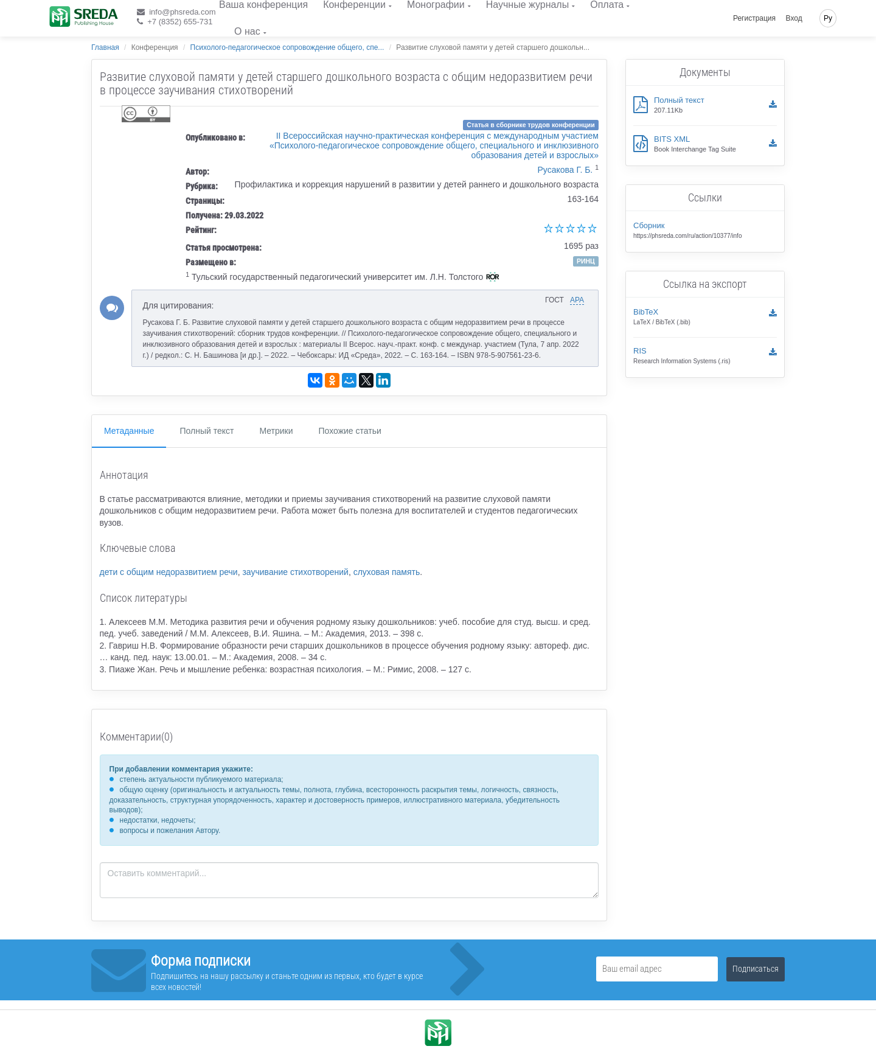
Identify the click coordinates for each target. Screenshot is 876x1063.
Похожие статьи (350, 431)
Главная (105, 47)
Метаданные (129, 431)
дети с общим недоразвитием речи (169, 572)
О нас (247, 31)
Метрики (276, 431)
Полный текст (206, 431)
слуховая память (386, 572)
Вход (794, 18)
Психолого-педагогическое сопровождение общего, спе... (287, 47)
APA (577, 300)
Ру (828, 18)
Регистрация (754, 18)
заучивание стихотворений (295, 572)
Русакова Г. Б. (565, 170)
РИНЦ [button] (586, 261)
